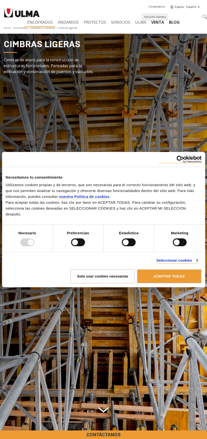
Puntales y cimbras (42, 28)
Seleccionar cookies (174, 260)
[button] (156, 7)
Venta (157, 22)
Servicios (120, 22)
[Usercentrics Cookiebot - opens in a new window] (180, 159)
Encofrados (40, 22)
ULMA (140, 22)
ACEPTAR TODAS (169, 276)
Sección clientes (155, 17)
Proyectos (95, 22)
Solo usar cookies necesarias (102, 276)
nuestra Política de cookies (84, 196)
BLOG (174, 22)
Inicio (7, 28)
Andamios (68, 22)
